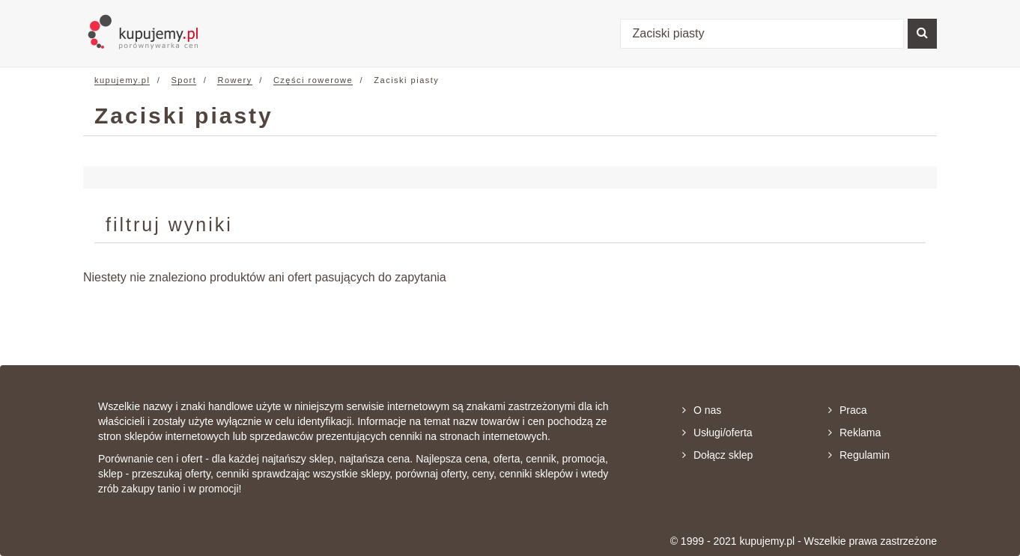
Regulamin (859, 455)
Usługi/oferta (717, 433)
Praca (847, 410)
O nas (701, 410)
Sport (184, 80)
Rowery (234, 80)
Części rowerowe (313, 80)
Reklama (854, 433)
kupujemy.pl (122, 80)
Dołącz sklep (717, 455)
